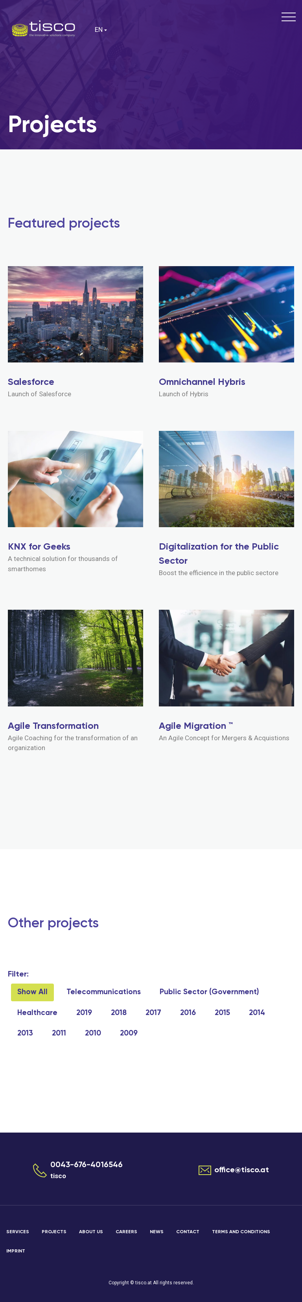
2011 (59, 1033)
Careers (126, 1232)
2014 (257, 1013)
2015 (222, 1013)
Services (17, 1232)
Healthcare (37, 1013)
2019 (84, 1013)
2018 (119, 1013)
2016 (188, 1013)
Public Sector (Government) (209, 992)
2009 (129, 1033)
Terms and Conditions (241, 1232)
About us (91, 1232)
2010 (93, 1033)
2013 (25, 1033)
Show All (32, 992)
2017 (153, 1013)
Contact (187, 1232)
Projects (54, 1232)
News (157, 1232)
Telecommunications (103, 992)
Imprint (15, 1251)
